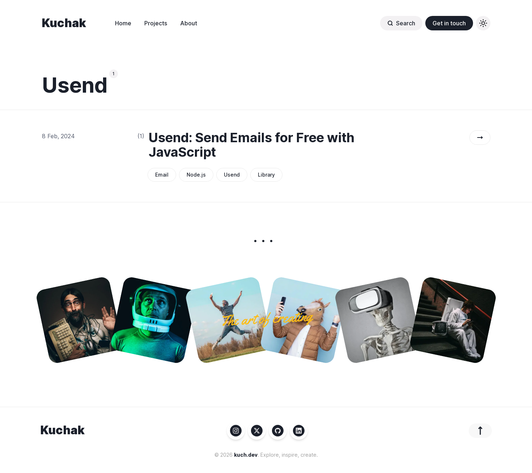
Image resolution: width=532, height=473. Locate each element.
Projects (155, 23)
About (188, 23)
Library (266, 175)
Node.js (196, 175)
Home (123, 23)
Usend (232, 175)
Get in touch (449, 23)
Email (162, 175)
